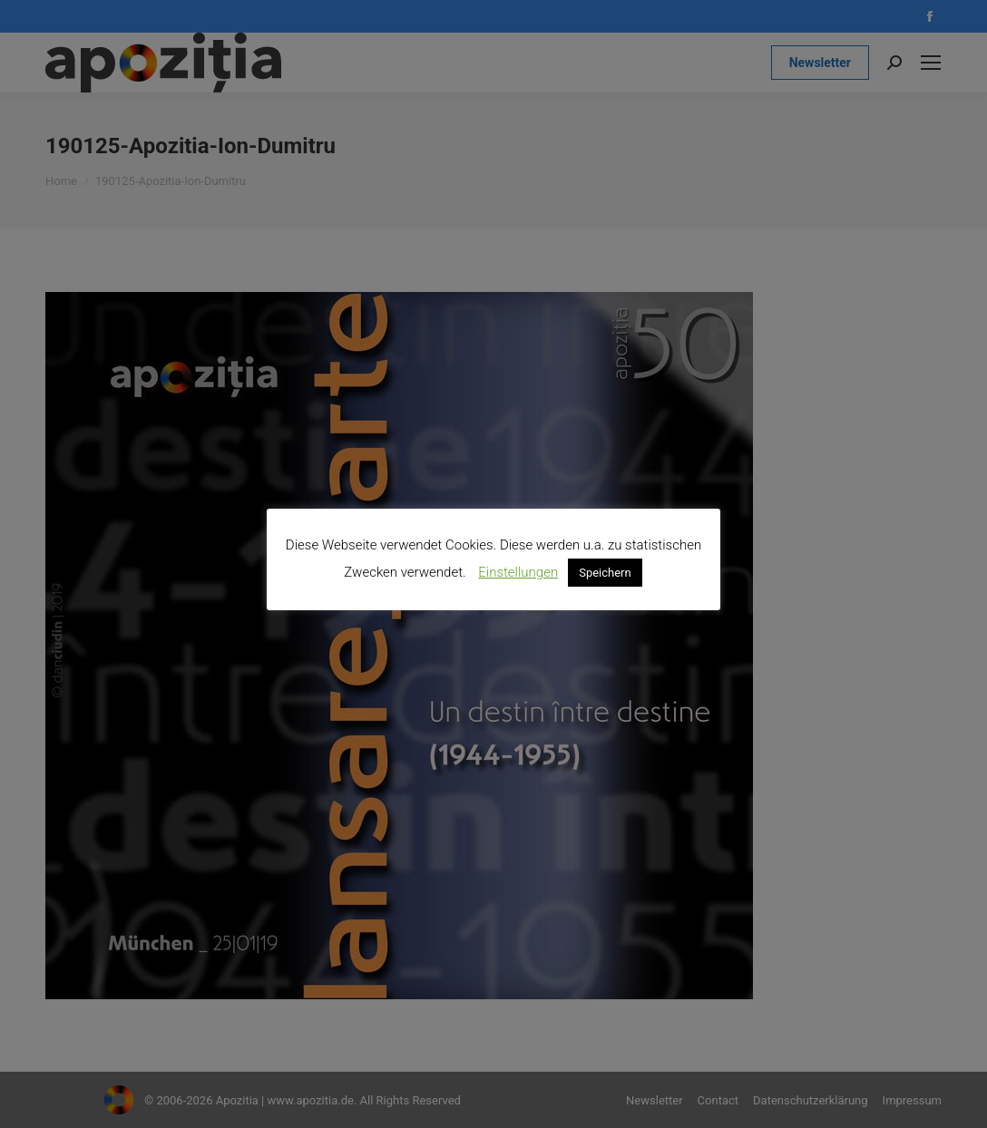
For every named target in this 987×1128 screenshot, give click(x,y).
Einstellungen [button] (518, 572)
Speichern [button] (605, 572)
